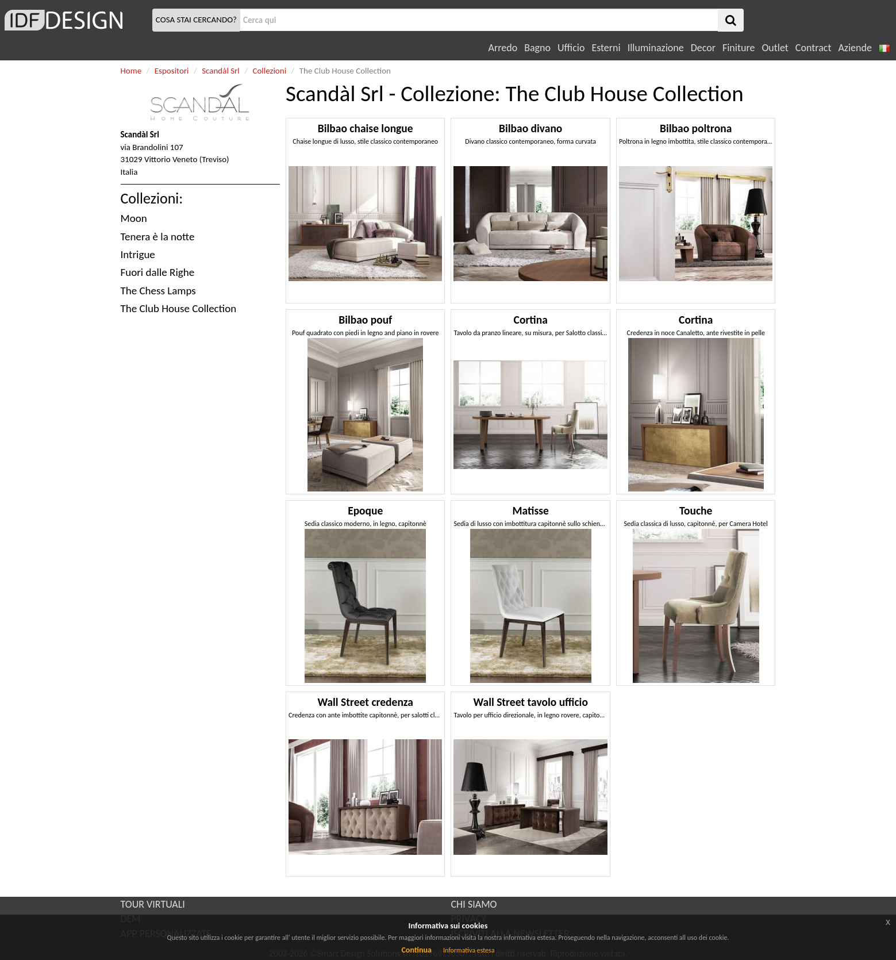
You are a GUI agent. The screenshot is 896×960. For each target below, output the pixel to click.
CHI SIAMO (474, 904)
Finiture (738, 47)
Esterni (605, 47)
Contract (813, 47)
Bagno (537, 47)
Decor (703, 47)
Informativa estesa (469, 950)
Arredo (503, 47)
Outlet (775, 47)
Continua (416, 950)
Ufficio (570, 47)
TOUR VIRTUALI (153, 904)
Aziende (854, 47)
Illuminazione (656, 47)
